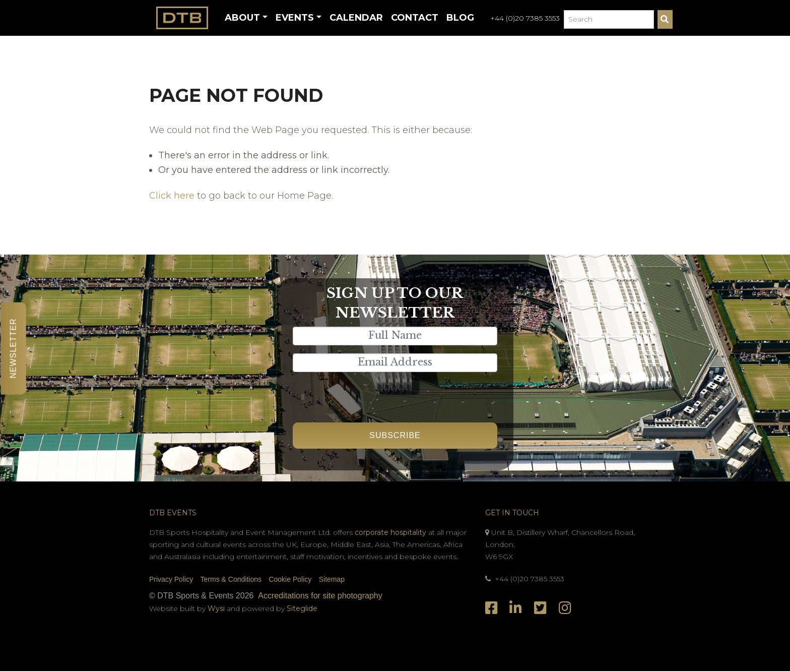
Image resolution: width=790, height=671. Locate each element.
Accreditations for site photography (320, 595)
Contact (414, 17)
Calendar (356, 17)
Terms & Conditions (231, 579)
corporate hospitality (390, 532)
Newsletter (13, 348)
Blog (460, 17)
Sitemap (332, 579)
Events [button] (295, 17)
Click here (171, 195)
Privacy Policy (171, 579)
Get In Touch (512, 512)
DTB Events (172, 512)
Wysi (217, 608)
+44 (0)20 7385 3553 (525, 18)
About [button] (242, 17)
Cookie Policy (290, 579)
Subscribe (394, 435)
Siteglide (302, 608)
